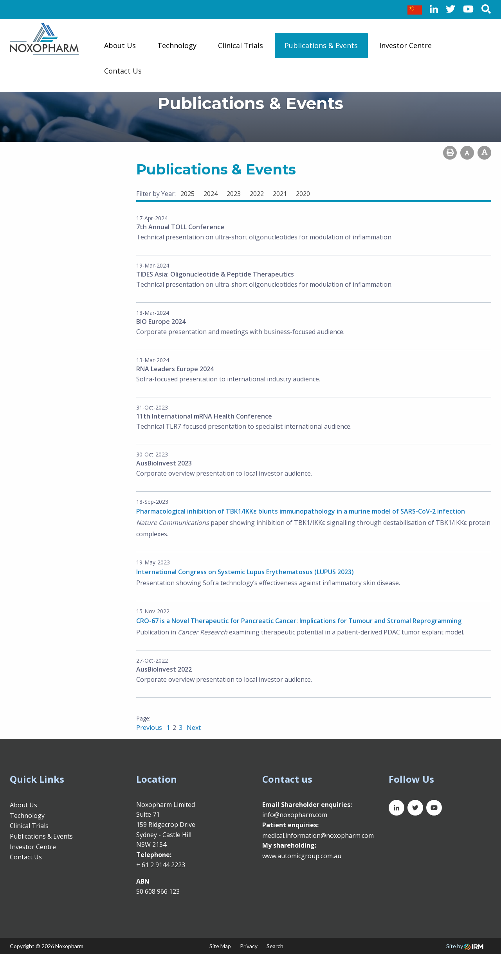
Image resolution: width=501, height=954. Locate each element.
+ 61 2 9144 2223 (160, 865)
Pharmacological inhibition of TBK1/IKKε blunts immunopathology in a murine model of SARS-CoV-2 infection (300, 511)
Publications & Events (321, 45)
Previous (150, 727)
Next (193, 727)
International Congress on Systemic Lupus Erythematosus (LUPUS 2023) (245, 572)
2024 (211, 193)
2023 (234, 193)
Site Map (220, 946)
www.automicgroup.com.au (301, 856)
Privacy (249, 946)
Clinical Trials (240, 45)
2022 (257, 193)
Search (275, 946)
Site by (464, 946)
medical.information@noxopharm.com (318, 835)
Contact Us (123, 70)
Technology (176, 45)
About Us (120, 45)
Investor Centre (405, 45)
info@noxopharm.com (294, 814)
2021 (280, 193)
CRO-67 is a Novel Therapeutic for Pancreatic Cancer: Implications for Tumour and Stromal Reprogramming (298, 620)
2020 (303, 193)
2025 (187, 193)
